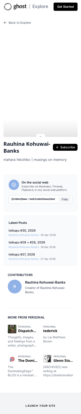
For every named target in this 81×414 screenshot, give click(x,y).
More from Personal (26, 307)
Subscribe (65, 137)
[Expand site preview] (40, 127)
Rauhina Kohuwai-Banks (26, 137)
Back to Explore (17, 22)
